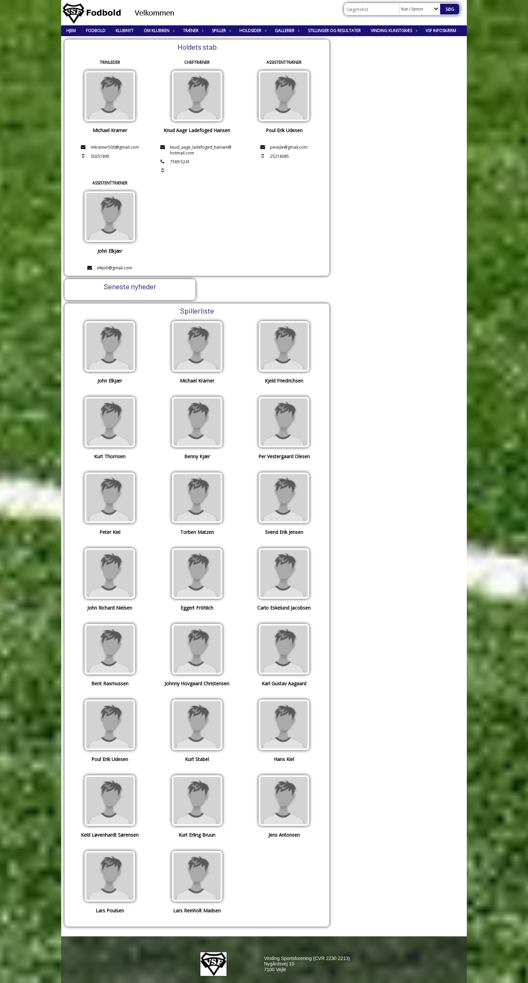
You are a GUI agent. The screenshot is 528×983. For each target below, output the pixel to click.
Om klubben (158, 30)
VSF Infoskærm (441, 30)
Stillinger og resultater (334, 30)
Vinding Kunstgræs (393, 30)
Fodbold (95, 30)
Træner (192, 30)
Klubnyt (125, 30)
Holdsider (252, 30)
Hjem (71, 30)
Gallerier (286, 30)
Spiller (220, 30)
